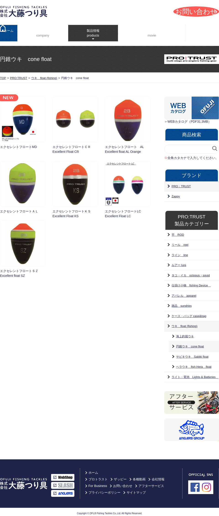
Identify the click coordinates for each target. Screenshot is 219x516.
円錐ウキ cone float (190, 343)
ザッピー (120, 476)
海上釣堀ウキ (185, 333)
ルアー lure (179, 262)
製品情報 (89, 30)
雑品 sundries (182, 303)
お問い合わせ (122, 483)
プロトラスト (98, 476)
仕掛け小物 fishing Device (191, 282)
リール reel (180, 242)
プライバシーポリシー (104, 490)
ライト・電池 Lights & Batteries (195, 374)
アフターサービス (151, 483)
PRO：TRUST (181, 183)
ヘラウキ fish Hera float (193, 364)
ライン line (180, 252)
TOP (3, 75)
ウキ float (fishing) (44, 75)
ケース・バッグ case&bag (189, 313)
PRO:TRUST (18, 75)
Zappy (176, 193)
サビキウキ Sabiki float (192, 354)
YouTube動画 (149, 32)
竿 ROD (178, 232)
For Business (203, 32)
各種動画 (139, 476)
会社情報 (41, 32)
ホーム (8, 32)
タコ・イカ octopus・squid (191, 272)
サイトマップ (136, 490)
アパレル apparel (184, 293)
